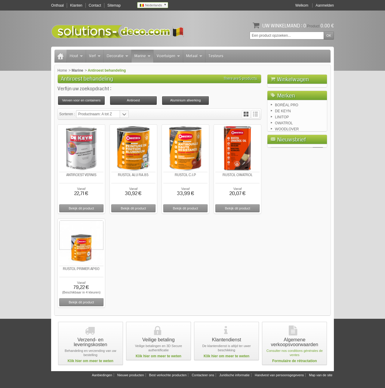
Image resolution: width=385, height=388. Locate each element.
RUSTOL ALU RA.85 (133, 175)
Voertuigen (168, 56)
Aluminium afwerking (185, 100)
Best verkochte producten (168, 375)
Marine (142, 56)
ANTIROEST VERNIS (81, 175)
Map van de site (320, 375)
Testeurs (215, 56)
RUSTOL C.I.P (185, 175)
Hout (76, 56)
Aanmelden (325, 5)
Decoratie (117, 56)
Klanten (76, 5)
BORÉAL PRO (286, 138)
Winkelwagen (293, 79)
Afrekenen (313, 113)
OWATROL (284, 156)
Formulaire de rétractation (294, 361)
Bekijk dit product (81, 208)
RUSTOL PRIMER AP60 (81, 269)
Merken (286, 128)
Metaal (194, 56)
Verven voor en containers (81, 100)
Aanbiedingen (102, 375)
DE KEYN (283, 144)
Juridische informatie (234, 375)
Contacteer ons (203, 375)
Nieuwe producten (130, 375)
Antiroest (133, 100)
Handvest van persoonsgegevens (279, 375)
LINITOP (282, 150)
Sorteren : (67, 114)
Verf (94, 56)
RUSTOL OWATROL (238, 175)
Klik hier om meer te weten (90, 361)
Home (62, 70)
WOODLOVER (287, 162)
